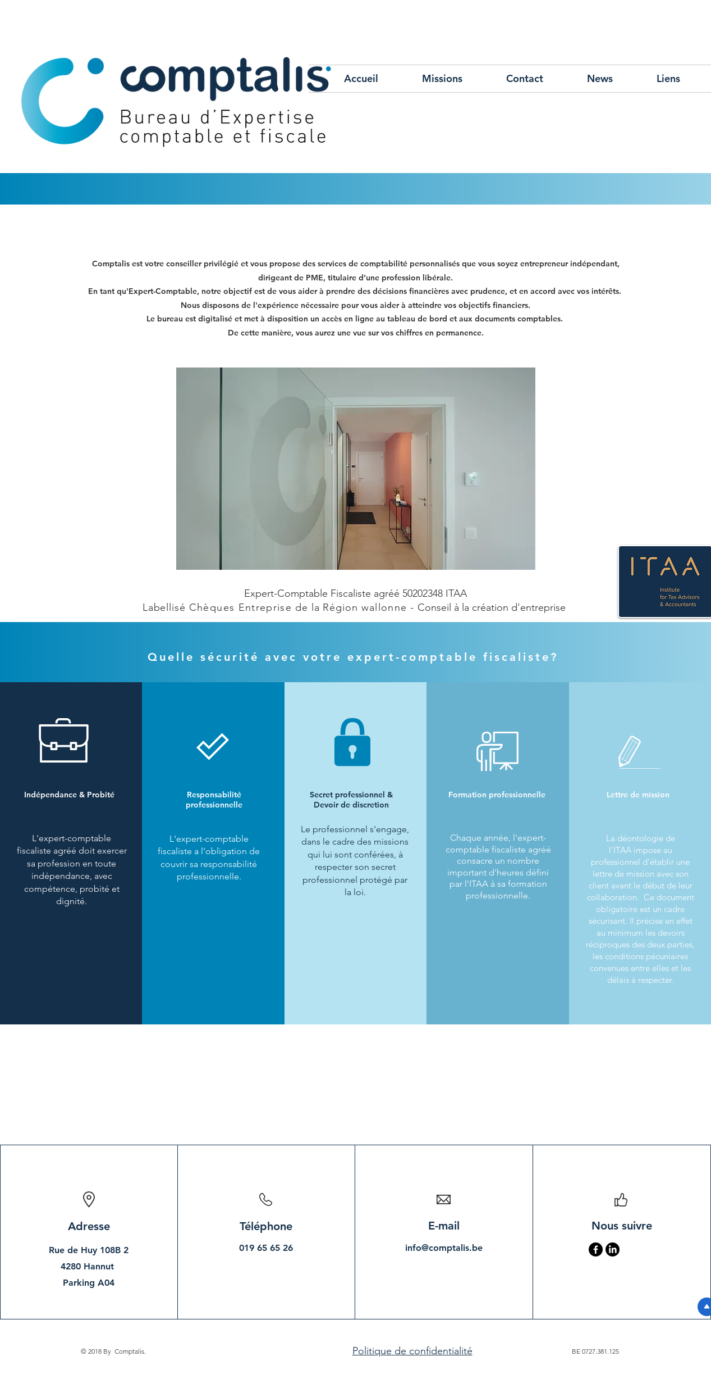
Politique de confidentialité (412, 1351)
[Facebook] (596, 1249)
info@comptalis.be (444, 1247)
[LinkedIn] (613, 1249)
